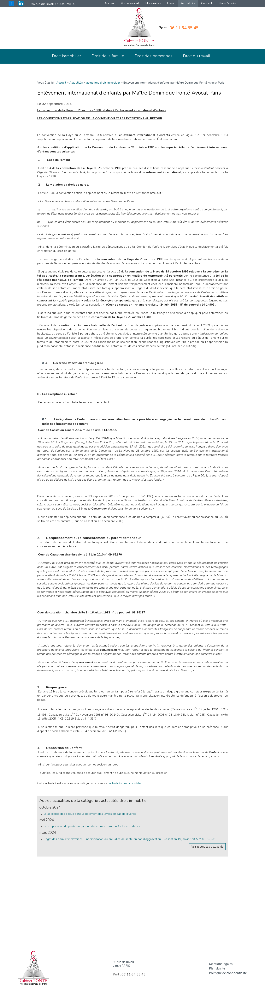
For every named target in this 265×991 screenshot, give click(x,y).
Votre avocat (130, 3)
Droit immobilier (66, 56)
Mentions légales (220, 964)
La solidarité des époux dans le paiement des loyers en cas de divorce (89, 814)
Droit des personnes (153, 56)
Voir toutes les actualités (207, 847)
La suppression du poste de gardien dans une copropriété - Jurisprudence (91, 826)
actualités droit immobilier (103, 83)
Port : (178, 28)
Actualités (188, 3)
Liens (171, 3)
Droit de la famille (108, 56)
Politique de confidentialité (228, 973)
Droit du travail (196, 56)
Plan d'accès (227, 3)
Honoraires (153, 3)
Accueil (110, 3)
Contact (206, 3)
